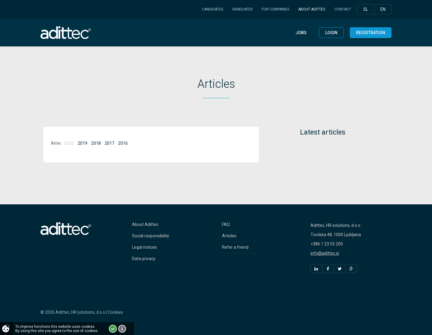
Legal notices (144, 247)
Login (331, 32)
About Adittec (312, 9)
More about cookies (122, 329)
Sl (365, 9)
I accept (113, 329)
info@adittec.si (324, 253)
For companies (275, 9)
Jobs (301, 32)
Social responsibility (150, 235)
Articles (229, 235)
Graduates (242, 9)
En (383, 9)
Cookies (115, 312)
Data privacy (143, 258)
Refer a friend (235, 247)
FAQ (226, 224)
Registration (370, 32)
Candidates (212, 9)
